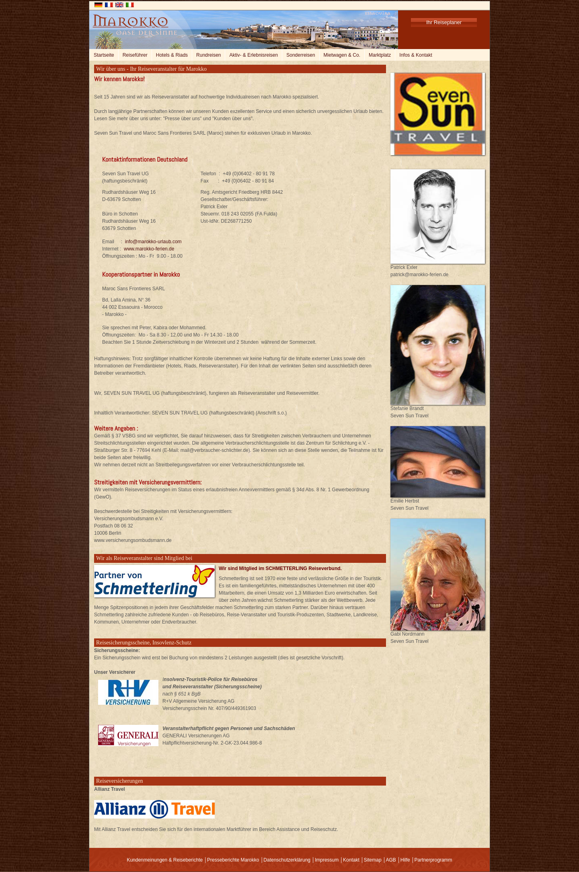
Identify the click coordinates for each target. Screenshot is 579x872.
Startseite (104, 55)
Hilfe (405, 860)
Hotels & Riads (172, 55)
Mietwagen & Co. (342, 55)
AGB (391, 860)
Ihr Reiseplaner (444, 22)
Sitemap (373, 860)
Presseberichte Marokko (233, 860)
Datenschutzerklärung (286, 860)
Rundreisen (208, 55)
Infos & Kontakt (415, 55)
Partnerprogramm (433, 860)
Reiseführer (135, 55)
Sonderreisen (300, 55)
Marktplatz (380, 55)
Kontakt (351, 860)
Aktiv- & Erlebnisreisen (253, 55)
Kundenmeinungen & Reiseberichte (165, 860)
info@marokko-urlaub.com (153, 241)
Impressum (327, 860)
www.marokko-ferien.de (149, 249)
